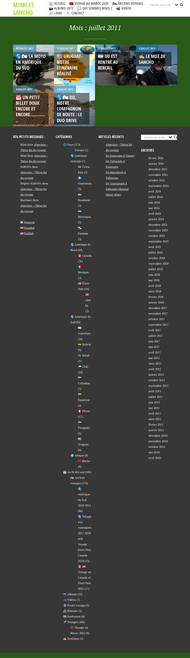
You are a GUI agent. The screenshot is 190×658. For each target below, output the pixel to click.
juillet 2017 (155, 336)
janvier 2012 (156, 374)
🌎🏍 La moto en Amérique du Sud (31, 62)
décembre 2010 (157, 435)
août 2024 (154, 191)
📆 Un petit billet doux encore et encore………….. (30, 108)
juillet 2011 (155, 397)
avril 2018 (154, 286)
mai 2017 (154, 347)
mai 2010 (154, 452)
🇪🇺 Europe (77, 150)
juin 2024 (154, 202)
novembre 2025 (158, 175)
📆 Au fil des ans (73, 472)
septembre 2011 (158, 385)
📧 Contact (75, 13)
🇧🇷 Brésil (83, 355)
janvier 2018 (156, 302)
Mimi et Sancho (23, 9)
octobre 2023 (156, 236)
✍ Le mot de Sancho (152, 59)
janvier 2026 (156, 163)
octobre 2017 (156, 319)
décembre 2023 (157, 224)
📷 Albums (70, 594)
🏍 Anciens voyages (127, 3)
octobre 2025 (156, 180)
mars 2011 (154, 419)
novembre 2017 (158, 313)
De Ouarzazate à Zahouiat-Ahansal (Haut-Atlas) (117, 189)
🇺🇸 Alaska (88, 300)
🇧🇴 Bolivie (84, 344)
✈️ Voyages (70, 622)
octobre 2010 (156, 447)
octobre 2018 (156, 258)
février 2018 (155, 297)
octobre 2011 (156, 380)
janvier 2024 (156, 219)
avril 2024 (154, 213)
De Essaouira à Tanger (120, 155)
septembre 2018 (158, 263)
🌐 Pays (68, 144)
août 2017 (154, 330)
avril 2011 (154, 413)
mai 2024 (154, 208)
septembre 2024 (158, 186)
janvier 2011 (156, 430)
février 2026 (155, 158)
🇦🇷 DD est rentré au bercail (108, 62)
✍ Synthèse (71, 638)
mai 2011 (154, 408)
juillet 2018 (155, 269)
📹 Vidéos (123, 8)
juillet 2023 (155, 252)
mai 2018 (154, 280)
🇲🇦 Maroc (84, 461)
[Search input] (161, 4)
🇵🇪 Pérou (84, 411)
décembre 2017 (157, 308)
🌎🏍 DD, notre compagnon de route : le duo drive (69, 108)
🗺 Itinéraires (72, 616)
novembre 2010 (158, 441)
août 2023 (154, 247)
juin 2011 (154, 402)
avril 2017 (154, 352)
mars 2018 (154, 291)
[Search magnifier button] (181, 4)
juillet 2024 (155, 197)
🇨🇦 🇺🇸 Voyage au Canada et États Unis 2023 (84, 577)
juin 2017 (154, 341)
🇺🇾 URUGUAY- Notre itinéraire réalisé (69, 65)
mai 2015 (154, 358)
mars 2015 (154, 363)
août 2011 (154, 391)
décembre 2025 (157, 169)
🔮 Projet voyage (74, 605)
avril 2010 (154, 458)
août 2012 (154, 369)
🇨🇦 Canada (85, 255)
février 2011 (155, 424)
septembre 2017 (158, 324)
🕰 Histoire (70, 611)
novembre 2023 (158, 230)
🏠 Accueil (57, 3)
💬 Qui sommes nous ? (94, 8)
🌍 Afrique (77, 455)
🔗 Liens (55, 13)
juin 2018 (154, 274)
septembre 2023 (158, 241)
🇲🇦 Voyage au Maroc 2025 (89, 3)
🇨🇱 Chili (83, 366)
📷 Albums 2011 (61, 8)
